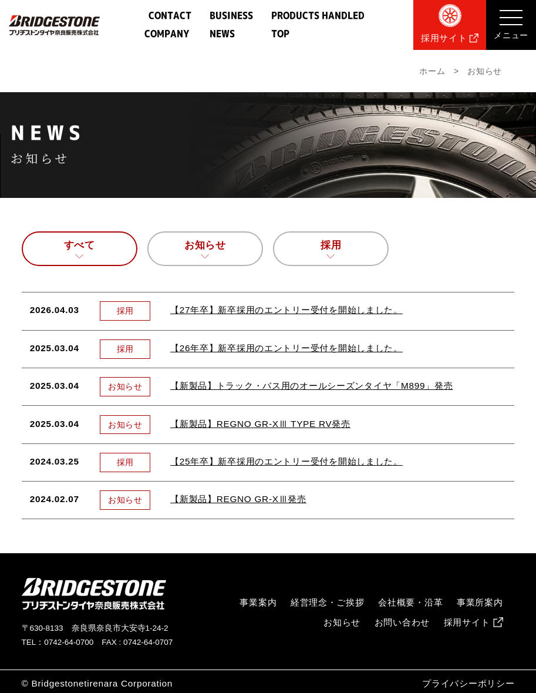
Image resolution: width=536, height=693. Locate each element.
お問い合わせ (402, 623)
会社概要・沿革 (410, 602)
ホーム (432, 71)
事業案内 (258, 602)
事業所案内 (480, 602)
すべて (79, 245)
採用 (331, 245)
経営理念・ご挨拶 (328, 602)
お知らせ (205, 245)
